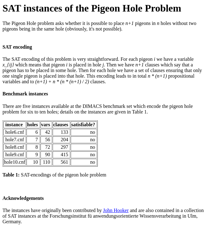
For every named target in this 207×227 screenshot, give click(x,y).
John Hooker (116, 210)
